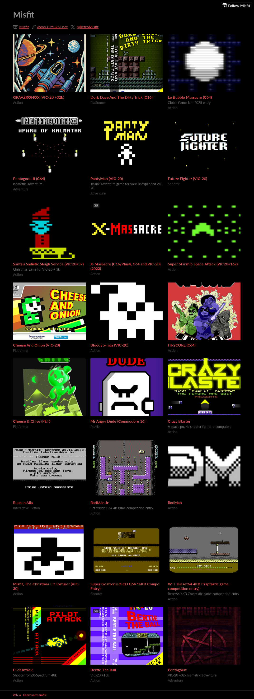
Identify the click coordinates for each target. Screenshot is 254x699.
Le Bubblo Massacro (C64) (190, 97)
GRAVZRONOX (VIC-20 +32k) (38, 97)
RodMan (175, 502)
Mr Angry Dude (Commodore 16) (117, 421)
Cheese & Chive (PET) (31, 421)
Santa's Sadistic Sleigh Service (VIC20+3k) (48, 264)
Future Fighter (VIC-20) (187, 178)
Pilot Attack (23, 669)
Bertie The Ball (103, 669)
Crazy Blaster (179, 421)
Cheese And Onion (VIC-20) (36, 345)
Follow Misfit (236, 5)
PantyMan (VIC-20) (106, 178)
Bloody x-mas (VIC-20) (109, 345)
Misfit (24, 26)
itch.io (17, 695)
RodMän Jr (99, 502)
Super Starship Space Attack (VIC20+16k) (203, 264)
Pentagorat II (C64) (29, 178)
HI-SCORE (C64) (181, 345)
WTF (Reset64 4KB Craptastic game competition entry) (198, 586)
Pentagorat (177, 669)
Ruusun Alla (23, 502)
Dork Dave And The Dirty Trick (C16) (121, 97)
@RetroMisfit (88, 26)
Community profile (35, 695)
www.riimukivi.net (52, 26)
